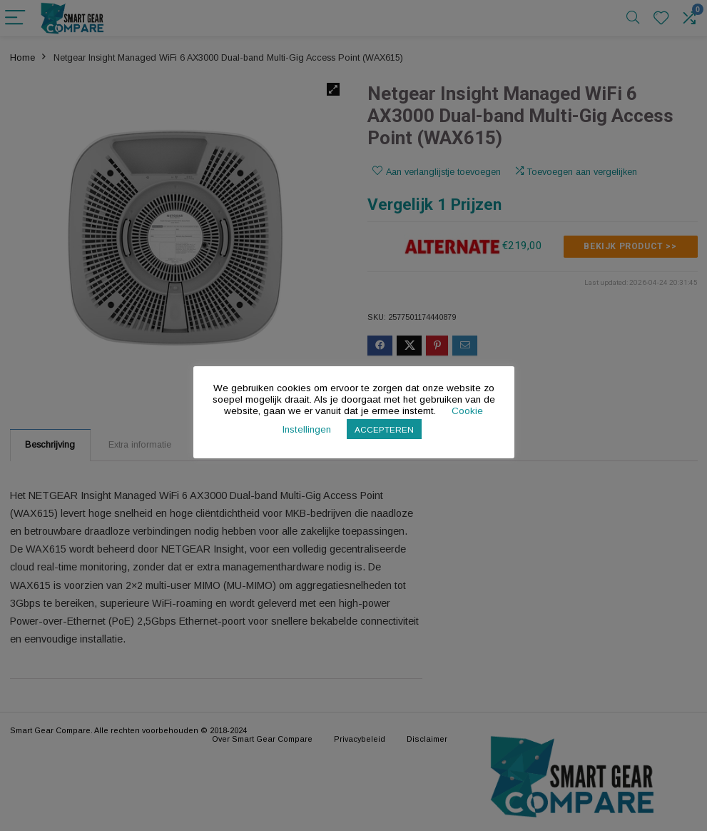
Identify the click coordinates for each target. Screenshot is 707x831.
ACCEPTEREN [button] (384, 429)
